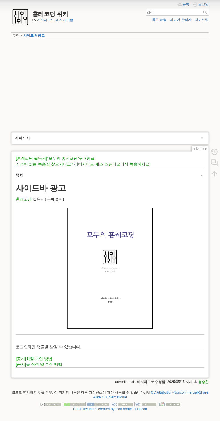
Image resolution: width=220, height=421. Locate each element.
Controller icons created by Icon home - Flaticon (110, 409)
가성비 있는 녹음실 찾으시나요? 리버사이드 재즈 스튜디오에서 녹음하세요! (83, 164)
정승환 (203, 382)
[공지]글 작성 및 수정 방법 (39, 364)
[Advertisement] (110, 84)
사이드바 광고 (34, 35)
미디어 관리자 (180, 20)
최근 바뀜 (159, 20)
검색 (206, 12)
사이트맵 (202, 20)
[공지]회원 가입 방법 (34, 359)
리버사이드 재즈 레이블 (55, 20)
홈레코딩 (24, 199)
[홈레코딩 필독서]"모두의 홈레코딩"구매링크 (55, 158)
